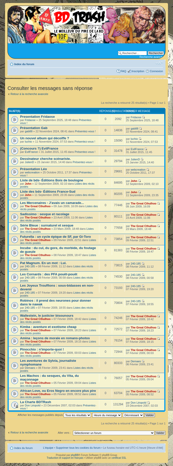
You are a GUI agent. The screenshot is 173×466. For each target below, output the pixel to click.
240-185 (30, 266)
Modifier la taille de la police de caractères (159, 63)
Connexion (156, 71)
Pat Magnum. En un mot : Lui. (43, 263)
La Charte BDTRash (35, 402)
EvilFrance (31, 151)
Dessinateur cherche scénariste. (45, 159)
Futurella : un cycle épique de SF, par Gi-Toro (55, 237)
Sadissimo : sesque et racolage (44, 214)
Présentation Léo (33, 169)
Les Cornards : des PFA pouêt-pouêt (48, 274)
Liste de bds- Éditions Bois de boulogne (51, 180)
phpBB (74, 455)
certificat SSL (119, 457)
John (28, 183)
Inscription (138, 71)
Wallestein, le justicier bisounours (46, 315)
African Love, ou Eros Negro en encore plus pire (58, 391)
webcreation (32, 172)
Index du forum (24, 64)
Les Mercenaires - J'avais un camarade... (52, 203)
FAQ (123, 71)
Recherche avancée (151, 56)
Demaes (30, 367)
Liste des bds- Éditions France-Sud (47, 191)
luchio (28, 141)
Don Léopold (32, 405)
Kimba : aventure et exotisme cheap (48, 327)
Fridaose (30, 120)
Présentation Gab (33, 128)
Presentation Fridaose (37, 117)
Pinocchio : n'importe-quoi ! (42, 349)
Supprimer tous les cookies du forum (78, 447)
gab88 (29, 131)
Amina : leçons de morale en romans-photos (55, 338)
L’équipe (48, 447)
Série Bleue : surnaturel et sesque (46, 225)
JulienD (29, 162)
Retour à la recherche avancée (29, 93)
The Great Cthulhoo (38, 206)
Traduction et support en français (65, 457)
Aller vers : (64, 432)
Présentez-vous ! (85, 131)
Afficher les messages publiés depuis (54, 414)
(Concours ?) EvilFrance (39, 148)
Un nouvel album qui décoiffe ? (44, 138)
